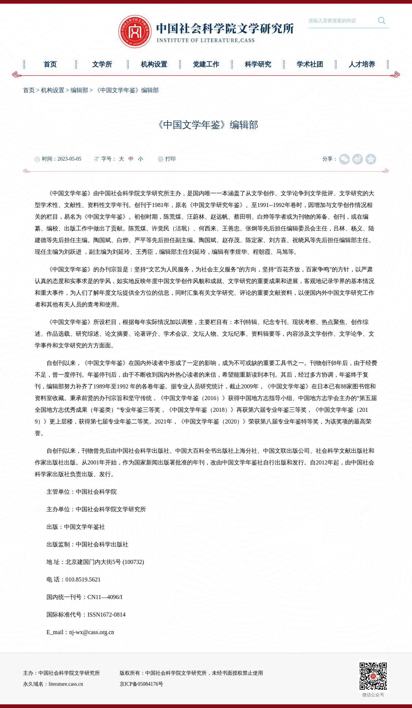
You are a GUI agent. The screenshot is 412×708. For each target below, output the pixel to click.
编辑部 (79, 90)
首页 (50, 64)
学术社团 (310, 64)
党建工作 (206, 64)
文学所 (102, 64)
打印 (170, 159)
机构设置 (154, 64)
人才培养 (362, 64)
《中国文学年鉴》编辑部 (126, 90)
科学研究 (258, 64)
